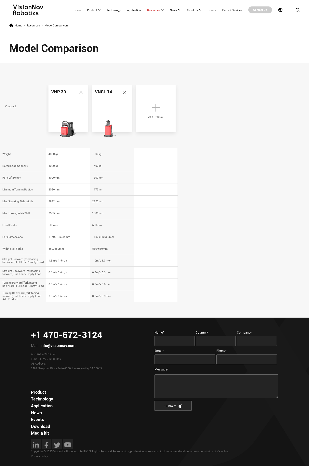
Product (92, 9)
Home (77, 9)
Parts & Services (232, 9)
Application (134, 9)
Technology (114, 9)
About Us (192, 9)
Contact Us (260, 9)
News (173, 9)
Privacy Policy (39, 456)
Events (212, 9)
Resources (153, 9)
